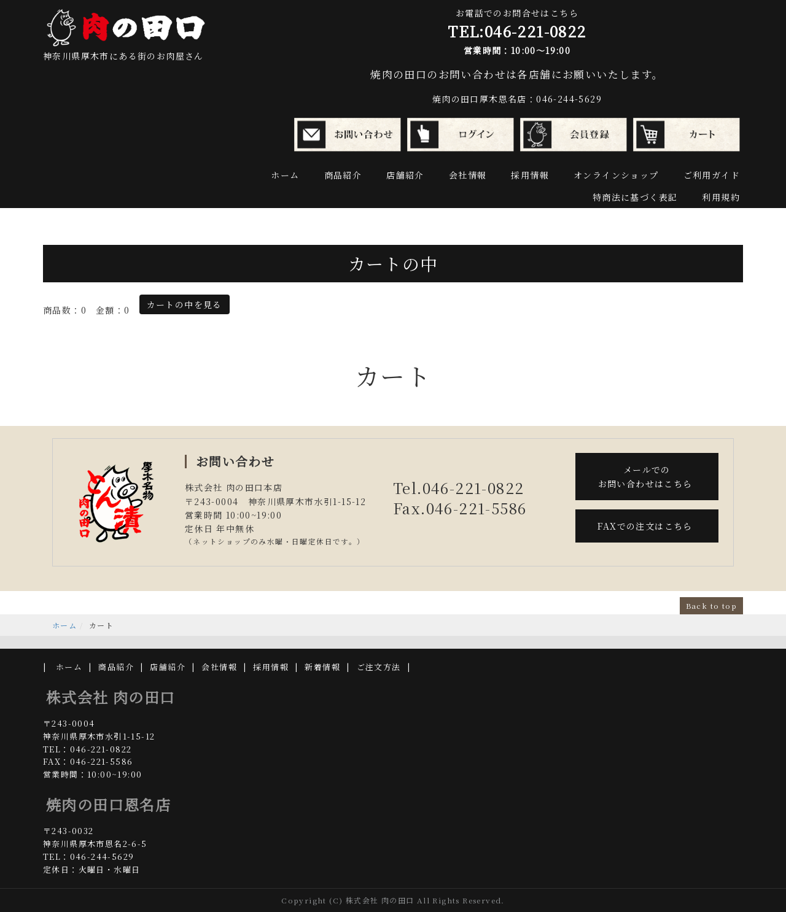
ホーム (285, 175)
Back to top (711, 605)
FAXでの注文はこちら (646, 526)
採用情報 (530, 175)
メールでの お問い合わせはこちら (647, 476)
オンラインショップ (616, 175)
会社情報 (468, 175)
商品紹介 (343, 175)
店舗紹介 (405, 175)
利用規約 (721, 197)
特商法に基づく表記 (635, 197)
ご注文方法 (379, 667)
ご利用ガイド (711, 175)
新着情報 (322, 667)
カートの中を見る (184, 304)
